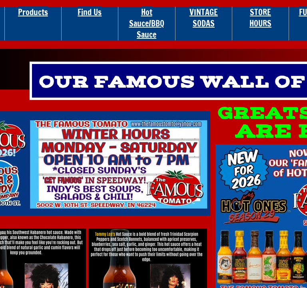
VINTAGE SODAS (203, 17)
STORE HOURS (260, 17)
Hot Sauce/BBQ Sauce (146, 23)
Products (33, 12)
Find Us (90, 12)
